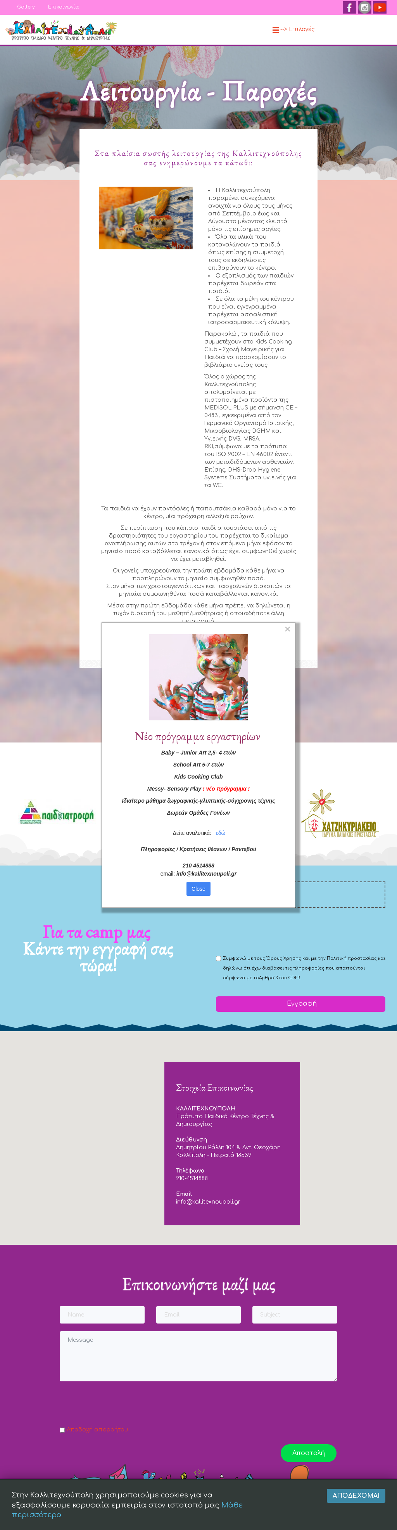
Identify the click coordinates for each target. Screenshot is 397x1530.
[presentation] (275, 931)
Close (198, 896)
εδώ (221, 840)
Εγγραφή (301, 1003)
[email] (300, 894)
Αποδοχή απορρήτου (97, 1430)
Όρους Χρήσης (283, 958)
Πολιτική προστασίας (352, 958)
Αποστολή (308, 1453)
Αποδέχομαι (356, 1495)
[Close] (287, 637)
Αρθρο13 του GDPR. (279, 978)
